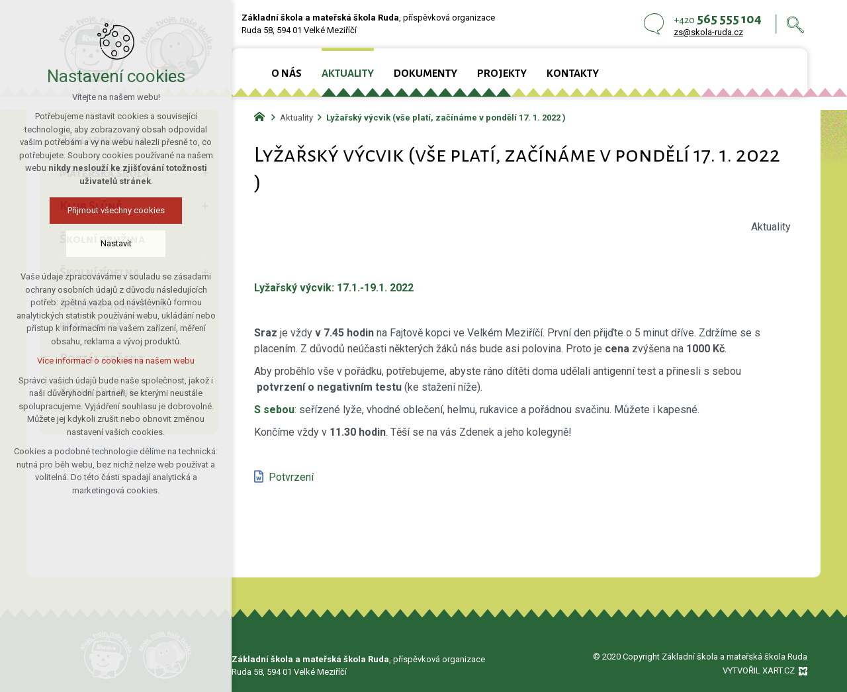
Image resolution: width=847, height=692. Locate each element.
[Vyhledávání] (795, 24)
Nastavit (106, 243)
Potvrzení (291, 477)
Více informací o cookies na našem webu (106, 361)
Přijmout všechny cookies (106, 210)
